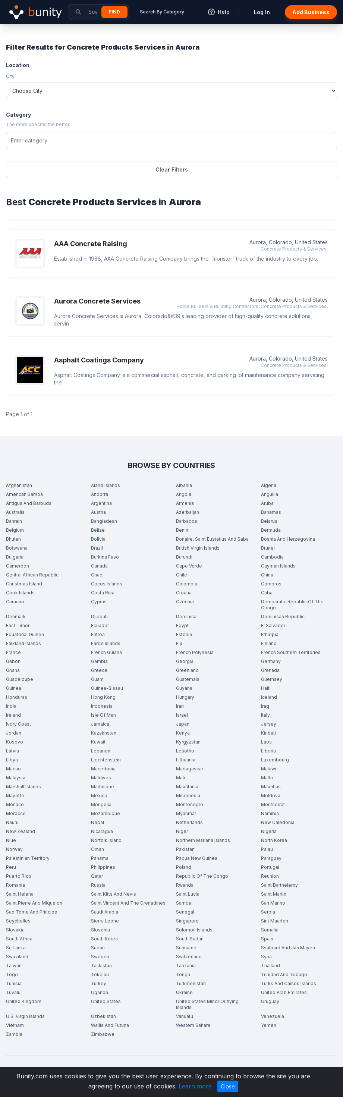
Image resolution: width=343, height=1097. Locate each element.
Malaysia (15, 777)
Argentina (101, 503)
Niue (11, 840)
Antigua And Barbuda (28, 503)
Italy (265, 715)
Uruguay (270, 1001)
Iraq (265, 706)
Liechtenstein (106, 760)
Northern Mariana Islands (203, 840)
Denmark (16, 616)
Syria (266, 956)
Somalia (270, 930)
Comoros (271, 584)
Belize (98, 530)
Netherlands (189, 822)
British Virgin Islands (198, 548)
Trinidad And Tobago (284, 974)
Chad (97, 575)
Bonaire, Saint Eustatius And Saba (212, 539)
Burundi (184, 557)
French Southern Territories (291, 652)
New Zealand (20, 831)
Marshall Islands (23, 786)
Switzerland (189, 956)
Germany (271, 661)
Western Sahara (193, 1025)
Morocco (16, 813)
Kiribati (268, 733)
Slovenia (100, 930)
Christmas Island (24, 584)
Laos (266, 742)
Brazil (97, 548)
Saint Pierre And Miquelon (34, 903)
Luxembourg (275, 760)
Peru (11, 867)
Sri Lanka (16, 947)
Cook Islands (20, 592)
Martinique (102, 786)
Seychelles (18, 921)
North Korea (274, 840)
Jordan (13, 733)
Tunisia (14, 983)
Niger (182, 831)
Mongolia (101, 804)
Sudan (98, 947)
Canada (99, 566)
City (10, 76)
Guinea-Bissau (107, 688)
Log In (262, 12)
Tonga (183, 974)
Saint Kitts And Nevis (113, 894)
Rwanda (184, 885)
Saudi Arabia (104, 912)
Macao (13, 768)
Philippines (103, 867)
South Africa (19, 939)
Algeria (268, 485)
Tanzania (186, 965)
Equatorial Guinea (25, 634)
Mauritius (271, 786)
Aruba (267, 503)
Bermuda (271, 530)
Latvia (12, 751)
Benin (182, 530)
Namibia (270, 813)
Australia (15, 512)
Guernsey (271, 679)
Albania (184, 485)
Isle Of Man (103, 715)
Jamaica (100, 724)
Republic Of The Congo (202, 876)
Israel (182, 715)
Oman (97, 849)
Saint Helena (20, 894)
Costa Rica (102, 592)
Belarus (269, 521)
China (267, 575)
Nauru (12, 822)
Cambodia (272, 557)
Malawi (268, 768)
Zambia (14, 1034)
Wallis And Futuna (110, 1025)
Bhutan (13, 539)
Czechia (185, 601)
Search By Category (162, 12)
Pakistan (185, 849)
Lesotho (185, 751)
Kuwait (98, 742)
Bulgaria (14, 557)
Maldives (101, 777)
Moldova (270, 795)
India (11, 706)
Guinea (13, 688)
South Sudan (190, 939)
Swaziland (17, 956)
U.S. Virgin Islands (25, 1016)
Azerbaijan (187, 512)
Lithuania (185, 760)
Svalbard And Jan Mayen (288, 947)
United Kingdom (23, 1001)
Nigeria (269, 831)
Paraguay (271, 858)
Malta (267, 777)
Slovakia (15, 930)
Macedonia (103, 768)
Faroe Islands (105, 643)
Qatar (97, 876)
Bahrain (14, 521)
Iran (180, 706)
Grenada (270, 670)
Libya (12, 760)
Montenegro (189, 804)
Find (114, 12)
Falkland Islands (23, 643)
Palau (267, 849)
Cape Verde (189, 566)
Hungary (185, 697)
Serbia (268, 912)
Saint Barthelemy (279, 885)
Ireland (13, 715)
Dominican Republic (283, 616)
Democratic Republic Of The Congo (292, 604)
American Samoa (24, 494)
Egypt (182, 625)
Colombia (186, 584)
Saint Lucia (187, 894)
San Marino (273, 903)
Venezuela (272, 1016)
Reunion (270, 876)
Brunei (268, 548)
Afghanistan (19, 485)
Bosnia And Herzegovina (288, 539)
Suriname (186, 947)
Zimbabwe (102, 1034)
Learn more (195, 1086)
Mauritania (187, 786)
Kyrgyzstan (188, 742)
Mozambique (105, 813)
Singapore (187, 921)
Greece (99, 670)
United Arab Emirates (284, 992)
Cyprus (99, 601)
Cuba (267, 592)
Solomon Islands (194, 930)
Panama (99, 858)
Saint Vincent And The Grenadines (128, 903)
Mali (180, 777)
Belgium (15, 530)
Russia (98, 885)
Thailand (270, 965)
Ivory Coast (18, 724)
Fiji (179, 643)
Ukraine (184, 992)
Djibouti (99, 616)
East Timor (17, 625)
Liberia (268, 751)
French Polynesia (195, 652)
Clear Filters (171, 169)
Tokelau (100, 974)
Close (228, 1086)
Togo (12, 974)
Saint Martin (273, 894)
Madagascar (189, 768)
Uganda (99, 992)
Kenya (183, 733)
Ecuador (100, 625)
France (13, 652)
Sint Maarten (274, 921)
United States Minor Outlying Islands (207, 1004)
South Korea (104, 939)
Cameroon (17, 566)
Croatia (184, 592)
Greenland (187, 670)
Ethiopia (270, 634)
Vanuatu (184, 1016)
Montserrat (273, 804)
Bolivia (98, 539)
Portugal (270, 867)
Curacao (15, 601)
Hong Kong (103, 697)
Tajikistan (101, 965)
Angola (183, 494)
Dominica (186, 616)
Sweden (100, 956)
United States (106, 1001)
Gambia (99, 661)
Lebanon (100, 751)
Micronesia (188, 795)
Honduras (16, 697)
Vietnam (15, 1025)
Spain (267, 939)
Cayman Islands (278, 566)
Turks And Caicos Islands (288, 983)
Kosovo (14, 742)
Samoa (183, 903)
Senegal (185, 912)
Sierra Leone (105, 921)
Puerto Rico (18, 876)
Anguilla (269, 494)
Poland (183, 867)
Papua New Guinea (196, 858)
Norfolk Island (106, 840)
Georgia (184, 661)
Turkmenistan (191, 983)
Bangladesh (104, 521)
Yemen (268, 1025)
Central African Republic (32, 575)
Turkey (98, 983)
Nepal (97, 822)
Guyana (184, 688)
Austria (98, 512)
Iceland (269, 697)
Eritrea (98, 634)
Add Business (311, 12)
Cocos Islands (106, 584)
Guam (97, 679)
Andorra (99, 494)
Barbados (186, 521)
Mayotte (15, 795)
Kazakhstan (103, 733)
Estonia (184, 634)
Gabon (13, 661)
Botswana (17, 548)
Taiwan (14, 965)
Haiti (266, 688)
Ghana (13, 670)
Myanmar (186, 813)
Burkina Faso (105, 557)
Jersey (268, 724)
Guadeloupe (19, 679)
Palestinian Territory (28, 858)
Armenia (185, 503)
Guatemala (187, 679)
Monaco (15, 804)
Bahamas (271, 512)
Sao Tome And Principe (31, 912)
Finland (269, 643)
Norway (14, 849)
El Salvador (273, 625)
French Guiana (106, 652)
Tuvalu (13, 992)
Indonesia (102, 706)
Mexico (99, 795)
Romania (15, 885)
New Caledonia (278, 822)
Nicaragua (102, 831)
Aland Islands (105, 485)
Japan (182, 724)
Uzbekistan (103, 1016)
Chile (181, 575)
